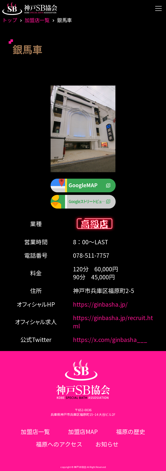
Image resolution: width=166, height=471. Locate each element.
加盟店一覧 (37, 20)
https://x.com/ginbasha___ (110, 339)
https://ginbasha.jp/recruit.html (113, 321)
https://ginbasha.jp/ (100, 304)
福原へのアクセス (59, 444)
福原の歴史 (130, 431)
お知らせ (106, 444)
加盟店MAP (83, 431)
